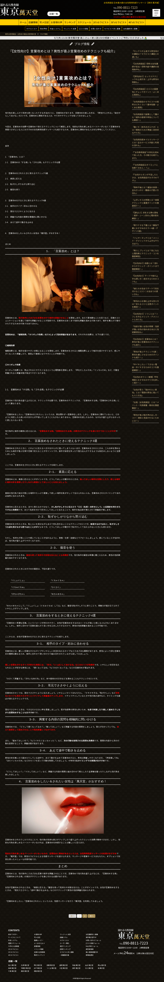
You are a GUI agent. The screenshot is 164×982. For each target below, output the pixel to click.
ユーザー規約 (64, 943)
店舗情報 (33, 22)
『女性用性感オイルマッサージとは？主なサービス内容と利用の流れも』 (145, 142)
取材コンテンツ (39, 955)
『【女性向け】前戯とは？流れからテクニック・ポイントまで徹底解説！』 (145, 266)
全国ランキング (65, 949)
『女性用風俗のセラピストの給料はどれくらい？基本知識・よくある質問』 (145, 104)
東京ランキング (65, 946)
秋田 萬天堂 (76, 965)
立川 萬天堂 (89, 968)
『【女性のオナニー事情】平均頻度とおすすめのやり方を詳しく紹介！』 (145, 380)
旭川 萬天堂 (12, 965)
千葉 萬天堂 (12, 971)
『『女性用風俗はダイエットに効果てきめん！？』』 (145, 166)
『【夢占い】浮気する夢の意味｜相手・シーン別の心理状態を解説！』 (145, 215)
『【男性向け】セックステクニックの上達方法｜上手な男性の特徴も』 (145, 79)
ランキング (70, 22)
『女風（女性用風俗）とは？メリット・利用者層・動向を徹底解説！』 (145, 405)
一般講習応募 (64, 955)
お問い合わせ (96, 28)
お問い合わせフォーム (93, 940)
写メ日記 (44, 22)
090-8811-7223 (127, 7)
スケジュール (84, 22)
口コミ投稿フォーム (93, 943)
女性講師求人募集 (130, 28)
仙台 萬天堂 (89, 965)
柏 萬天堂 (101, 968)
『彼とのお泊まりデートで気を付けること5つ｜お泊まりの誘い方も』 (145, 291)
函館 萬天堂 (51, 965)
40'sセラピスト (136, 22)
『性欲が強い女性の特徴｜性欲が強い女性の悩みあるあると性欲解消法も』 (145, 329)
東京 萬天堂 (76, 968)
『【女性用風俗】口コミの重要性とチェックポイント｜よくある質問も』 (145, 92)
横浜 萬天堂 (25, 971)
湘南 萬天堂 (38, 971)
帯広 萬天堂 (38, 965)
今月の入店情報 (13, 946)
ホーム (23, 22)
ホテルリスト (31, 28)
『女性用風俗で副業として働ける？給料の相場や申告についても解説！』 (145, 117)
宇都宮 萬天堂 (26, 968)
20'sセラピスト (101, 22)
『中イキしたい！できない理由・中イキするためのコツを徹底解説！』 (145, 367)
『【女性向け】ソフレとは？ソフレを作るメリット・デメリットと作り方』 (145, 316)
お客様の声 (56, 22)
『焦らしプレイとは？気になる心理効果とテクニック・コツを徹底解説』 (145, 253)
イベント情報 (38, 949)
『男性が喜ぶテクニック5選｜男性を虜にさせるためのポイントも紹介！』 (145, 354)
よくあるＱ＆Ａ (39, 943)
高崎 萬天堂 (12, 968)
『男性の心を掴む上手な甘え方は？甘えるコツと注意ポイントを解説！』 (145, 304)
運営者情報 (89, 949)
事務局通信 (89, 955)
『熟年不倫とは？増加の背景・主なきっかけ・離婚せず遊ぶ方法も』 (145, 190)
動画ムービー (38, 940)
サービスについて (14, 937)
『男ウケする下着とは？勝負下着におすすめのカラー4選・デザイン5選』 (145, 228)
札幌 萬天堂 (25, 965)
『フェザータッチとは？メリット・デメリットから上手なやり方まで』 (145, 241)
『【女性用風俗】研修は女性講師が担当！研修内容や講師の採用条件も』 (145, 66)
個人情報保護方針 (92, 952)
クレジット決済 (70, 28)
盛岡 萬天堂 (63, 965)
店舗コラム (64, 937)
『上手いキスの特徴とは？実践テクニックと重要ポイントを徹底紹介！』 (145, 203)
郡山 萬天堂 (102, 965)
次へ (91, 916)
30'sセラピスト (119, 22)
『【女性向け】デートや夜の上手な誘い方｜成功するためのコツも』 (145, 278)
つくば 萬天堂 (51, 968)
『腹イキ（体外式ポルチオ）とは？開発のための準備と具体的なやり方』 (145, 130)
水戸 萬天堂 (38, 968)
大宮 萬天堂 (63, 968)
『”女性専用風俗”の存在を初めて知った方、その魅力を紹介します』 (145, 155)
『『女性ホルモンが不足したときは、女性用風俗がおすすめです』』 (145, 177)
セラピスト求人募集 (112, 28)
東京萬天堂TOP (91, 937)
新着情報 (37, 946)
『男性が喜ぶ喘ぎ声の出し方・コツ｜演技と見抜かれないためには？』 (145, 418)
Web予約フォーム (92, 946)
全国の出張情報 (39, 952)
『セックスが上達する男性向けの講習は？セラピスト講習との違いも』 (145, 54)
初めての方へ (12, 934)
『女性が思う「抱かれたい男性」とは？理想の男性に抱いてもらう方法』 (145, 392)
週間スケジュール (14, 943)
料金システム (55, 28)
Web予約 (43, 28)
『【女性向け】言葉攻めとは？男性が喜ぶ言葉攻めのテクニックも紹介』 (145, 342)
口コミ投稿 (83, 28)
